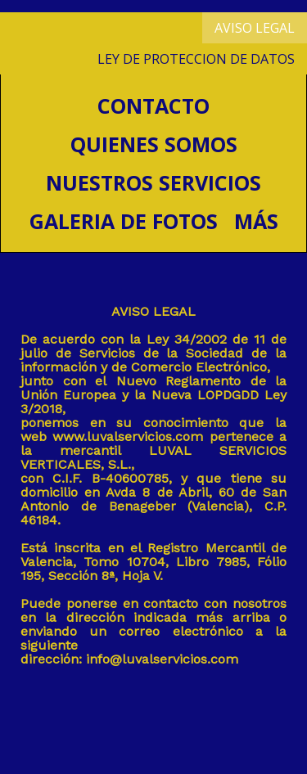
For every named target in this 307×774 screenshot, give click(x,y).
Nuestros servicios (153, 182)
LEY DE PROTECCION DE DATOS (196, 59)
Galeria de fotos (123, 221)
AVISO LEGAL (254, 28)
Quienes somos (153, 144)
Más (256, 221)
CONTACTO (153, 105)
